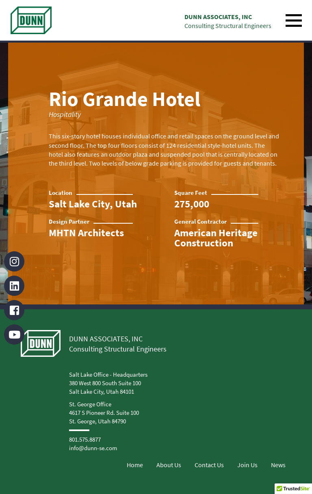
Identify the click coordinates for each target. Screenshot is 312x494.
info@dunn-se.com (93, 448)
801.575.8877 (85, 439)
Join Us (247, 465)
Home (135, 465)
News (278, 465)
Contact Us (209, 465)
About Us (168, 465)
